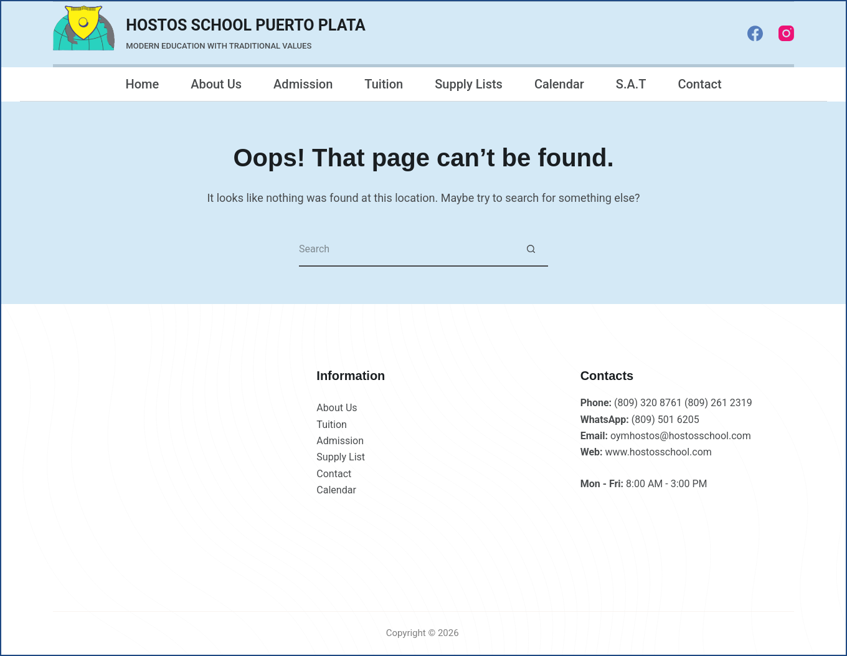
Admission (303, 84)
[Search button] (531, 249)
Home (142, 84)
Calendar (559, 84)
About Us (216, 84)
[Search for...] (406, 249)
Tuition (383, 84)
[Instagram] (786, 33)
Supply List (340, 457)
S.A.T (631, 84)
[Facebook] (755, 33)
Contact (699, 84)
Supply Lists (469, 84)
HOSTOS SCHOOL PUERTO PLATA (246, 25)
